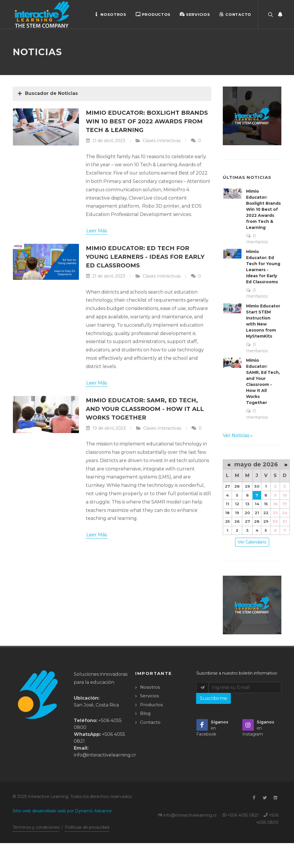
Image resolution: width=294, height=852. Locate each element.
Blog (145, 713)
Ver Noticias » (238, 436)
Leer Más (96, 231)
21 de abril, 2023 (105, 140)
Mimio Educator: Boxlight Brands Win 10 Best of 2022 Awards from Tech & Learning (147, 122)
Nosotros (110, 14)
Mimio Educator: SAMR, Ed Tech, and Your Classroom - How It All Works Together (145, 409)
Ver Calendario (252, 542)
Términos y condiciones (36, 827)
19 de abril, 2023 (106, 428)
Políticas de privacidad (87, 827)
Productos (153, 14)
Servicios (195, 14)
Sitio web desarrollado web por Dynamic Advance (62, 811)
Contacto (235, 14)
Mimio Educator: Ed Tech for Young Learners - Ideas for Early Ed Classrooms (145, 257)
